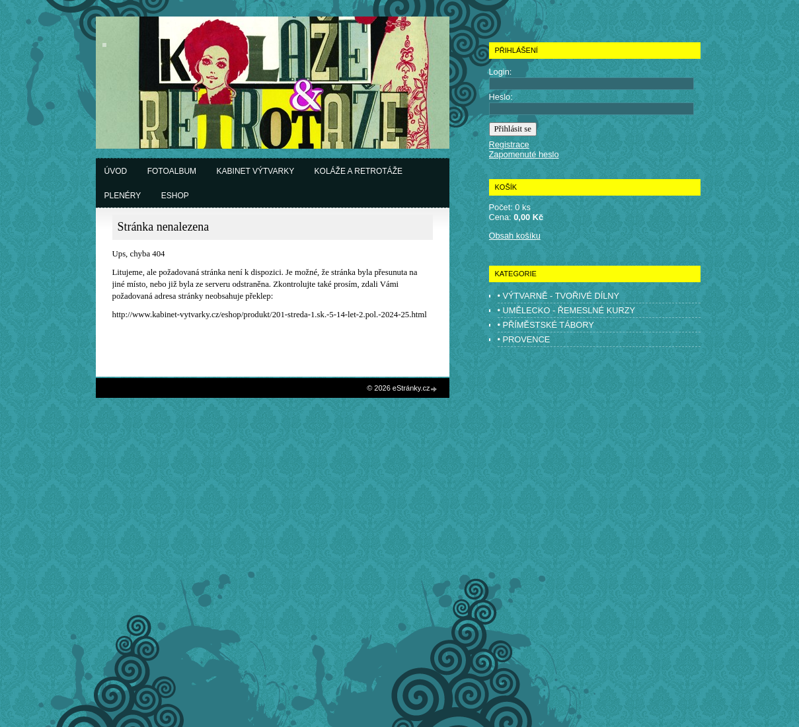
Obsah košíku (515, 236)
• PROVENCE (524, 339)
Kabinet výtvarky (256, 171)
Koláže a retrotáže (358, 171)
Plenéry (122, 195)
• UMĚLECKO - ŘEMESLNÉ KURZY (567, 310)
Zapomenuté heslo (524, 154)
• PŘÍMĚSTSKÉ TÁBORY (546, 325)
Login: (500, 72)
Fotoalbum (171, 171)
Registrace (509, 144)
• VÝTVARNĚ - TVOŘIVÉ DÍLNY (559, 296)
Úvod (116, 171)
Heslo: (501, 97)
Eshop (175, 195)
